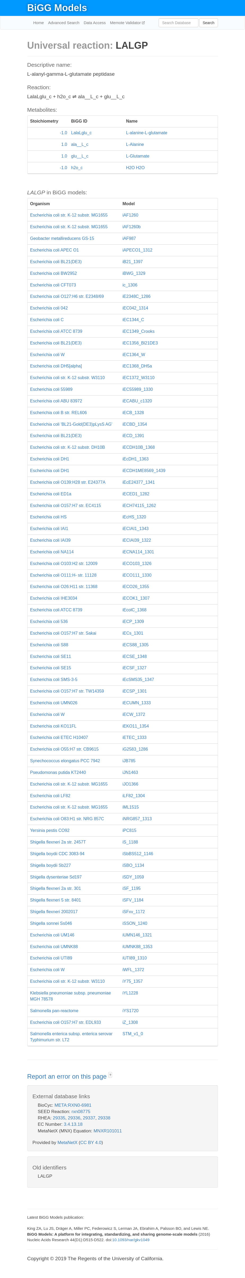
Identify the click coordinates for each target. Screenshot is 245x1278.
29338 (104, 1117)
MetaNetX (67, 1142)
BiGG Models (57, 7)
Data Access (95, 22)
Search (208, 23)
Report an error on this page (68, 1076)
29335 (59, 1117)
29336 (74, 1117)
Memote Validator (126, 22)
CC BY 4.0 (90, 1142)
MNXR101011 (107, 1130)
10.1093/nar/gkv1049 (130, 1239)
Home (38, 22)
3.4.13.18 (73, 1124)
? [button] (110, 1075)
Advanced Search (63, 22)
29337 (89, 1117)
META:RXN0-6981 (73, 1105)
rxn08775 (81, 1111)
